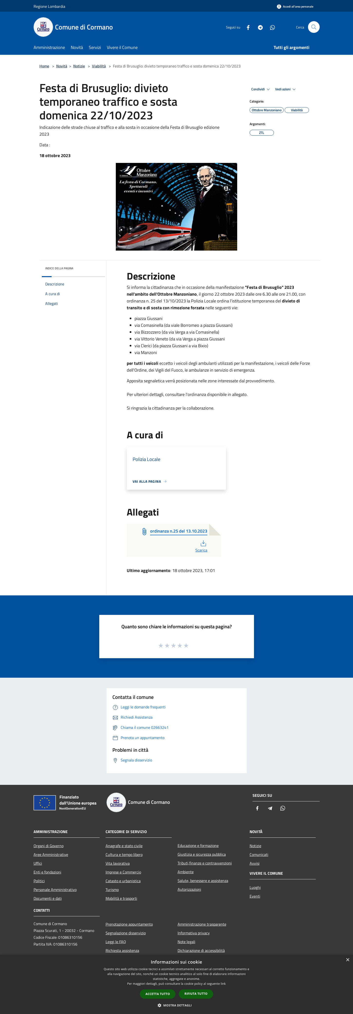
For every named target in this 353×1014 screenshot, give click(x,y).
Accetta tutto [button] (157, 994)
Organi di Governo (48, 846)
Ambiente (186, 872)
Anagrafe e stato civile (124, 846)
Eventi (255, 896)
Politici (39, 881)
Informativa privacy (194, 933)
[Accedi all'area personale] (295, 6)
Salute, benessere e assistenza (203, 880)
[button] (176, 1005)
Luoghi (255, 887)
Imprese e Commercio (123, 872)
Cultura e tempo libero (124, 854)
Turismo (112, 889)
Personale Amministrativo (55, 889)
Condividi (261, 89)
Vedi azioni (286, 89)
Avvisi (255, 863)
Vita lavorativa (118, 863)
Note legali (186, 942)
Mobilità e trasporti (121, 898)
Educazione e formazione (198, 845)
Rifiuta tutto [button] (196, 994)
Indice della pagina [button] (59, 268)
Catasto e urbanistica (123, 881)
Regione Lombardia (49, 6)
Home (44, 66)
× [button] (347, 960)
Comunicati (259, 854)
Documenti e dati (48, 898)
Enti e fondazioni (47, 872)
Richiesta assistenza (122, 950)
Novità (61, 66)
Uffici (38, 863)
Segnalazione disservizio (126, 933)
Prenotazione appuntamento (129, 924)
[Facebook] (246, 27)
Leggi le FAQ (116, 942)
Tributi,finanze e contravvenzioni (205, 863)
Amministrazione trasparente (202, 924)
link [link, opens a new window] (223, 984)
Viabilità (99, 66)
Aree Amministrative (51, 854)
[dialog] (176, 984)
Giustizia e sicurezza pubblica (202, 854)
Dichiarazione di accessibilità (201, 950)
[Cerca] (314, 27)
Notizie (79, 66)
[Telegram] (258, 27)
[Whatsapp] (270, 27)
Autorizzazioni (189, 889)
